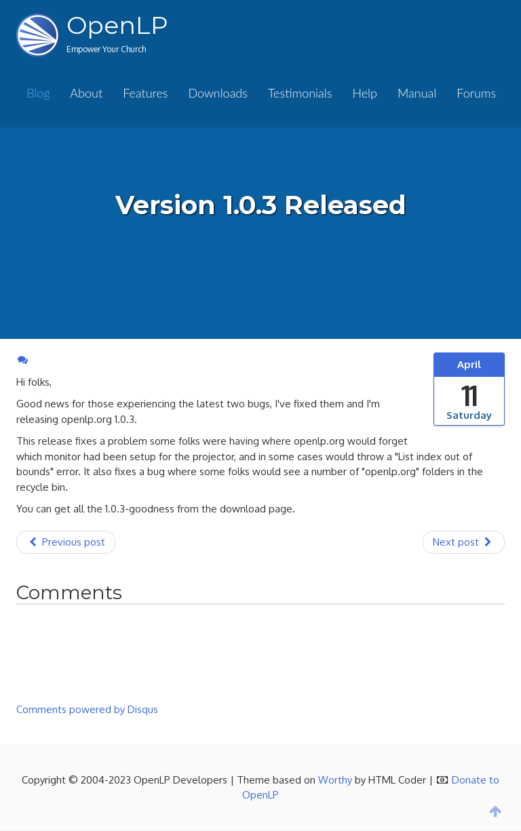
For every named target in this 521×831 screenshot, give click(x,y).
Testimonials (300, 92)
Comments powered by (87, 709)
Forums (476, 92)
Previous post (65, 541)
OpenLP (117, 25)
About (86, 92)
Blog (38, 92)
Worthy (335, 779)
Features (145, 92)
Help (364, 92)
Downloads (217, 92)
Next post (464, 541)
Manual (417, 92)
